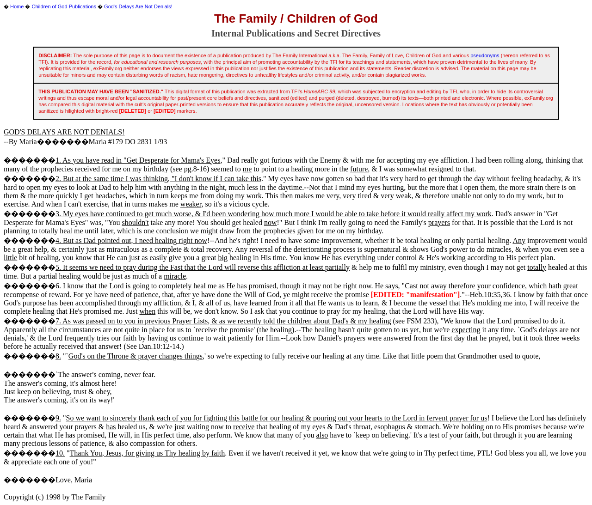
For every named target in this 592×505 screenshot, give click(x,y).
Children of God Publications (64, 6)
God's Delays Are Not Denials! (138, 6)
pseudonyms (484, 55)
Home (17, 6)
